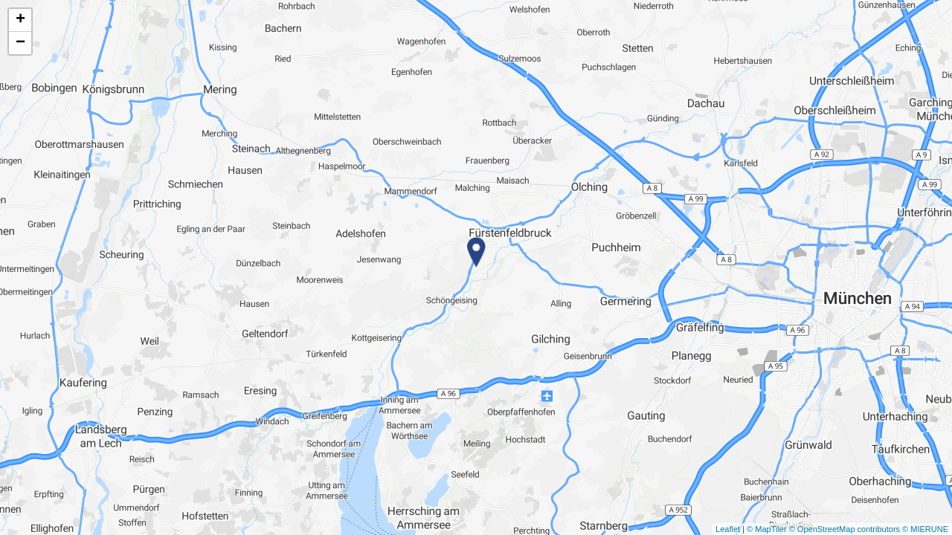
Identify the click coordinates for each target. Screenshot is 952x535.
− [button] (20, 43)
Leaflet (727, 529)
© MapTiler (767, 529)
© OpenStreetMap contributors (844, 529)
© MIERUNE (925, 529)
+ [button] (20, 20)
